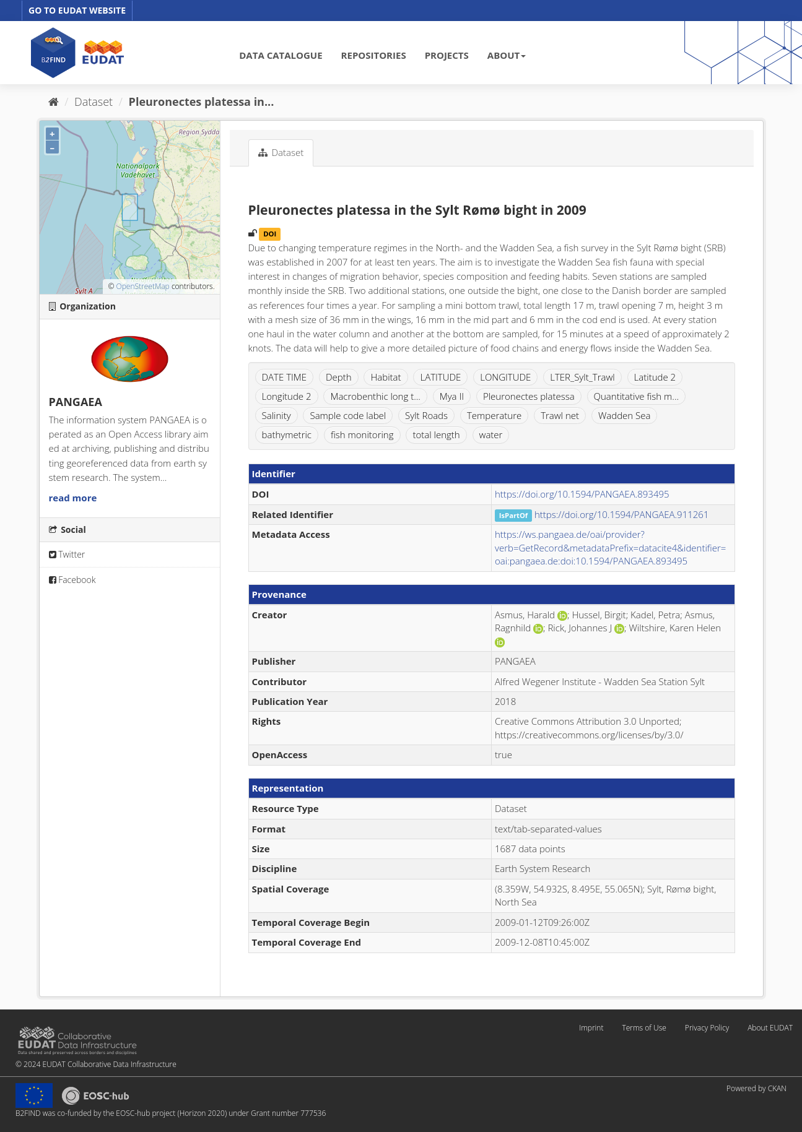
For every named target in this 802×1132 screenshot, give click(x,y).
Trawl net (560, 415)
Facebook (72, 579)
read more (73, 497)
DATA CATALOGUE (280, 55)
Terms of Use (644, 1027)
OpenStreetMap (142, 286)
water (491, 434)
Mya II (452, 396)
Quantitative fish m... (636, 396)
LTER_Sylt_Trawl (582, 377)
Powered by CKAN (756, 1088)
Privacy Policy (707, 1027)
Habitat (385, 377)
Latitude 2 (655, 377)
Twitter (67, 554)
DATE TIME (284, 377)
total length (436, 434)
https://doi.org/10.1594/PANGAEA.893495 (582, 494)
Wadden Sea (624, 415)
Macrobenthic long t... (375, 396)
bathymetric (287, 434)
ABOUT (506, 55)
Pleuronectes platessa (529, 396)
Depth (339, 377)
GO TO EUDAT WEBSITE (77, 10)
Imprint (591, 1027)
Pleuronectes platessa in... (201, 101)
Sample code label (348, 415)
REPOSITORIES (373, 55)
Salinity (276, 415)
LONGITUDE (505, 377)
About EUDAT (770, 1027)
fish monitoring (362, 434)
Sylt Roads (426, 415)
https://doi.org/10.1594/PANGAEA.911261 (621, 514)
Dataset (93, 101)
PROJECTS (447, 55)
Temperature (494, 415)
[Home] (53, 101)
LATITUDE (440, 377)
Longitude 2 (287, 396)
